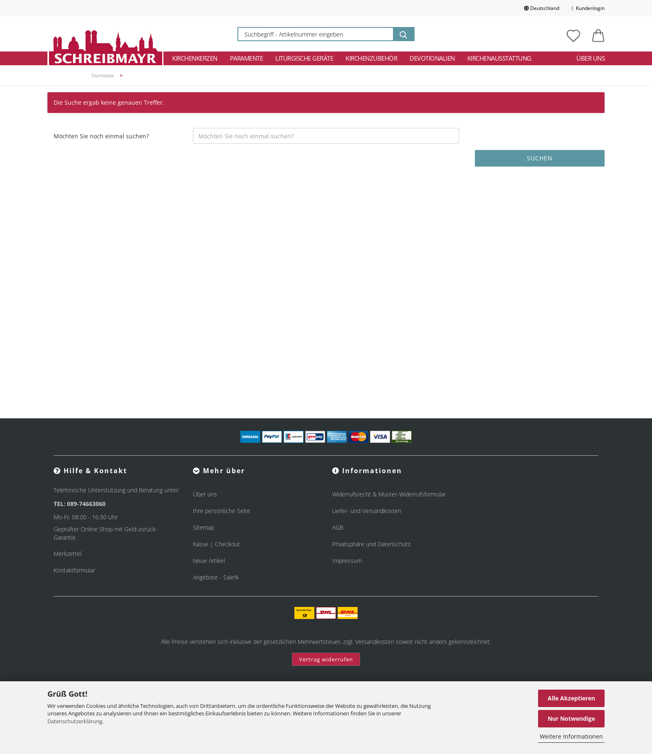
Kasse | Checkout (216, 544)
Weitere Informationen (571, 736)
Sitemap (203, 527)
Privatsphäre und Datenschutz (371, 544)
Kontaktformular (74, 570)
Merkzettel (68, 554)
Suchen (540, 158)
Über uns (590, 58)
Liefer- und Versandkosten (366, 511)
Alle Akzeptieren (571, 698)
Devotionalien (432, 58)
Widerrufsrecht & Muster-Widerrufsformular (389, 494)
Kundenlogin (588, 8)
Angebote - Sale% (216, 577)
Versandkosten (374, 642)
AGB (337, 527)
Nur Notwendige (571, 718)
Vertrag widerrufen (326, 659)
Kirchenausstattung (499, 58)
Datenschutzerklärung (74, 721)
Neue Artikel (209, 561)
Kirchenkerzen (194, 58)
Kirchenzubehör (371, 58)
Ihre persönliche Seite (221, 511)
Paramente (246, 58)
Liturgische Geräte (304, 58)
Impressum (347, 561)
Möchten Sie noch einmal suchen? (101, 136)
